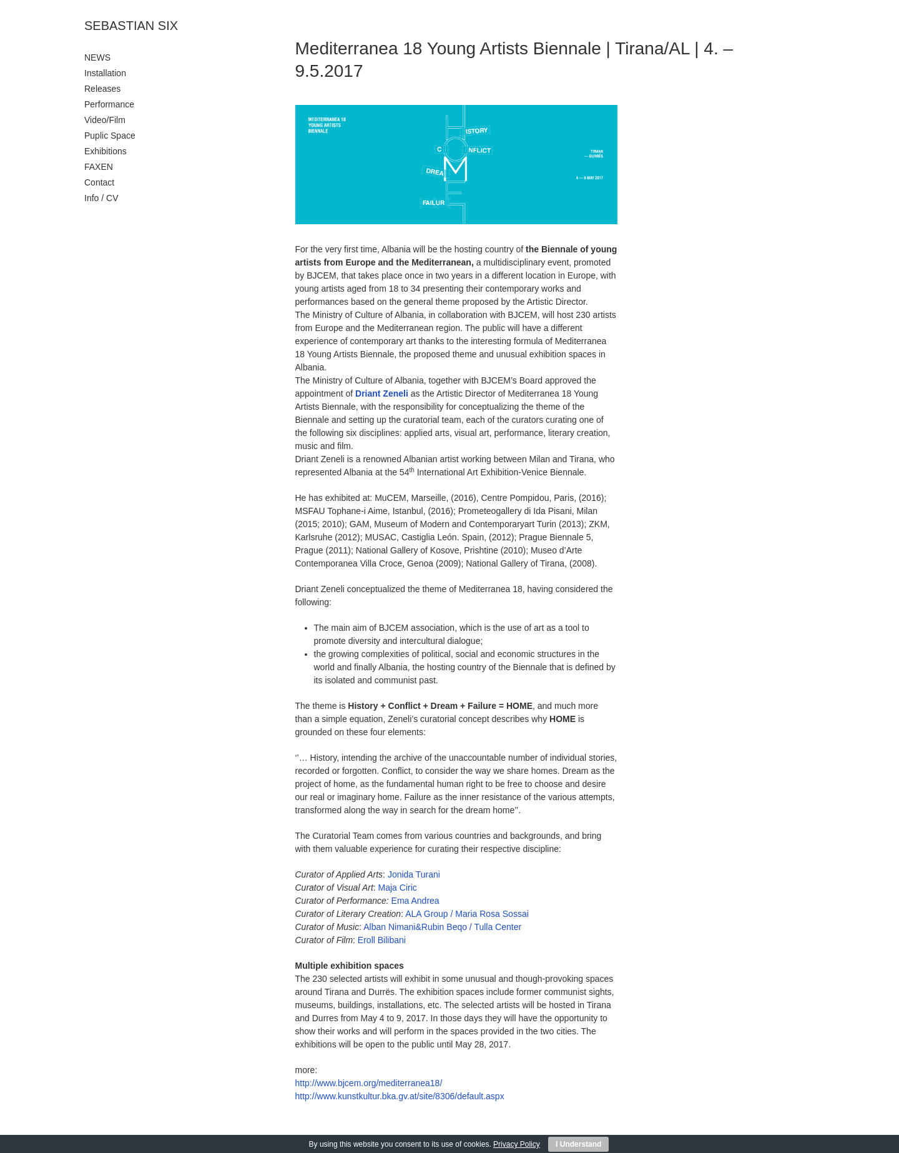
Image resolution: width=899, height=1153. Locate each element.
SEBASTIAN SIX (131, 25)
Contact (99, 182)
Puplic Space (109, 136)
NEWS (97, 57)
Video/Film (104, 120)
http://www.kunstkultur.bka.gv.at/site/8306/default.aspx (399, 1096)
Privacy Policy (516, 1144)
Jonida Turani (414, 874)
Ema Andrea (415, 901)
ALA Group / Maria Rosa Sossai (467, 914)
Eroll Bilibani (382, 940)
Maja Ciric (397, 888)
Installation (105, 73)
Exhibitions (105, 151)
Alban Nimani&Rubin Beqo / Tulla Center (442, 927)
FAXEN (98, 167)
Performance (109, 104)
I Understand (578, 1144)
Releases (102, 89)
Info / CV (101, 198)
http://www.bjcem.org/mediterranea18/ (369, 1083)
